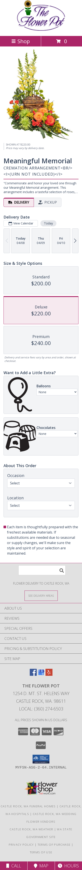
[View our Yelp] (48, 674)
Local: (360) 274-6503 (41, 709)
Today (48, 223)
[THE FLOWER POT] (41, 29)
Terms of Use (41, 852)
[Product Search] (42, 570)
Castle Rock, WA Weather (31, 829)
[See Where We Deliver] (41, 595)
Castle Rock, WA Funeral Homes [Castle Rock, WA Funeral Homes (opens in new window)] (28, 806)
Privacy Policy (21, 845)
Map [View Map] (41, 866)
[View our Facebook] (33, 674)
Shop (20, 41)
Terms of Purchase (54, 845)
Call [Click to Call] (13, 866)
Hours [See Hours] (68, 866)
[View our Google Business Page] (41, 674)
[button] (41, 759)
